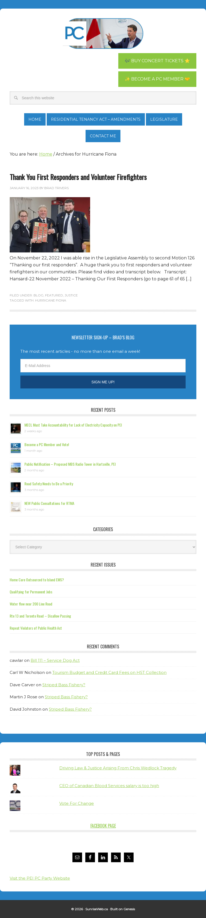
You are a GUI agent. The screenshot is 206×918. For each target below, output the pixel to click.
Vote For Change (76, 803)
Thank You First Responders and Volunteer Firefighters (78, 177)
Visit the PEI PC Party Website (40, 878)
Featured (54, 295)
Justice (71, 295)
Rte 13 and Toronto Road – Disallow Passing (40, 616)
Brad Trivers (103, 33)
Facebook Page (103, 825)
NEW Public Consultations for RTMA (49, 503)
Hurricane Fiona (50, 300)
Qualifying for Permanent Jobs (31, 591)
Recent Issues (103, 564)
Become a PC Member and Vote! (46, 444)
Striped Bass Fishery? (63, 684)
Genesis (129, 909)
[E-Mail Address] (103, 365)
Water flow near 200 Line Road (31, 604)
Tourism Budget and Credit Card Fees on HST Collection (109, 672)
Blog (38, 295)
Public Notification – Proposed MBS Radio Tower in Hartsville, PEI (70, 464)
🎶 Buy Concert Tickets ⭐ (157, 60)
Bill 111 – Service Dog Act (55, 660)
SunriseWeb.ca (96, 909)
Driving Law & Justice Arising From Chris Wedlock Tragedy (117, 767)
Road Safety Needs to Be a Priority (48, 483)
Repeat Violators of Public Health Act (36, 628)
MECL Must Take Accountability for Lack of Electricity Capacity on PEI (73, 425)
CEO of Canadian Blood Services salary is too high (109, 785)
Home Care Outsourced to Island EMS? (37, 579)
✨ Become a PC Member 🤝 (157, 79)
